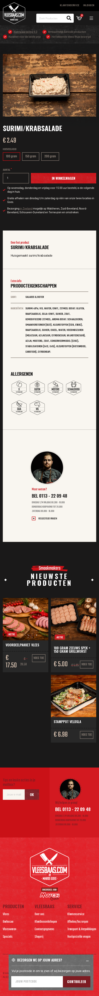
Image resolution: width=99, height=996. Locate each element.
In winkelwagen (63, 178)
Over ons (39, 914)
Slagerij (39, 937)
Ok (32, 794)
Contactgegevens (44, 929)
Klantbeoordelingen (46, 922)
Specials (8, 937)
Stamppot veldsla (67, 721)
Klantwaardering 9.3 (25, 31)
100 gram (12, 157)
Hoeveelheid (9, 149)
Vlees (6, 914)
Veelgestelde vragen (47, 519)
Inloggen (88, 5)
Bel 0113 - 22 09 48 (49, 495)
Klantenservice (69, 5)
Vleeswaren (9, 929)
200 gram (51, 157)
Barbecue (8, 922)
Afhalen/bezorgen (77, 922)
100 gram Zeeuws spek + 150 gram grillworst (72, 649)
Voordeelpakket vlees (22, 645)
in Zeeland (26, 208)
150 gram (31, 157)
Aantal (6, 170)
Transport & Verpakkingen (81, 929)
